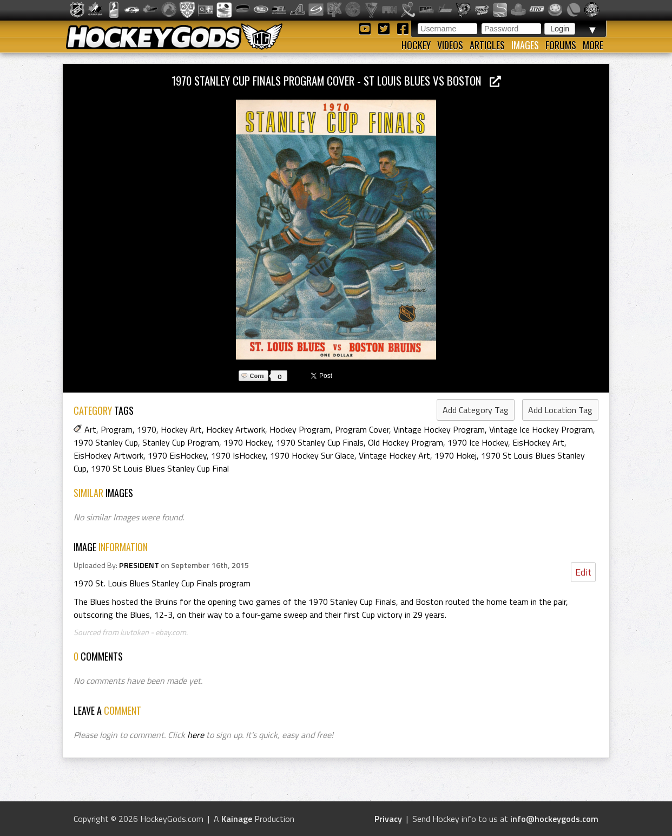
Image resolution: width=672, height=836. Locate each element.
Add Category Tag (476, 409)
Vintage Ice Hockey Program (541, 429)
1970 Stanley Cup (106, 442)
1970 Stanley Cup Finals (320, 442)
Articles (487, 45)
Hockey (416, 45)
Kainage (236, 818)
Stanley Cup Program (180, 442)
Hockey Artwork (235, 429)
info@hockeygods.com (554, 818)
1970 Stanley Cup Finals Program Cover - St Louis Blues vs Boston (336, 80)
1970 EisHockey (177, 455)
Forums (560, 45)
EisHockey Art (538, 442)
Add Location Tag (560, 409)
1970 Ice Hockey (477, 442)
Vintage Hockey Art (394, 455)
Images (525, 45)
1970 (146, 429)
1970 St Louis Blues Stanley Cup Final (160, 468)
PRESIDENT (139, 565)
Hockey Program (300, 429)
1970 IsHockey (238, 455)
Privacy (388, 818)
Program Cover (362, 429)
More (593, 45)
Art (90, 429)
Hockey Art (181, 429)
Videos (450, 45)
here (195, 734)
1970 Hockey (247, 442)
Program (117, 429)
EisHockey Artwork (108, 455)
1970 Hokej (455, 455)
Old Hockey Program (405, 442)
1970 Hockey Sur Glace (312, 455)
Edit (583, 572)
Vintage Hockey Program (439, 429)
